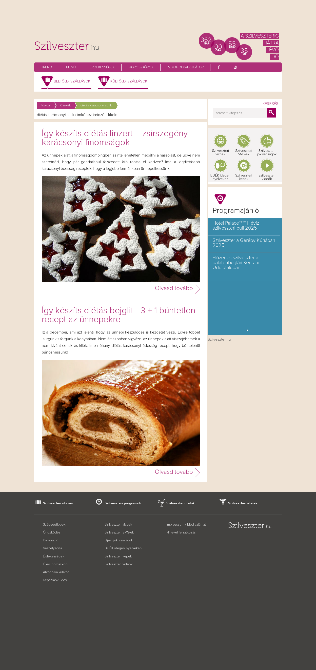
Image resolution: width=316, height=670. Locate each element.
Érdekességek (102, 67)
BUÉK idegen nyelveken (220, 177)
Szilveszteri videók (266, 177)
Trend (46, 67)
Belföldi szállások (72, 81)
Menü (71, 67)
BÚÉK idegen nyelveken (123, 548)
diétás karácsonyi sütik (96, 105)
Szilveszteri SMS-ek (243, 152)
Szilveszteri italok (180, 503)
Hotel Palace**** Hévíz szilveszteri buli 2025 (236, 226)
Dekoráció (50, 540)
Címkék (65, 105)
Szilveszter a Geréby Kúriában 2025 (244, 243)
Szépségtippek (54, 524)
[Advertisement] (158, 18)
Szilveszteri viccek (220, 152)
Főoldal (45, 105)
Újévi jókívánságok (119, 540)
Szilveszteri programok (123, 503)
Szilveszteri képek (243, 177)
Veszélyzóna (52, 548)
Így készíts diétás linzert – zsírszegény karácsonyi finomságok (115, 138)
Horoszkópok (141, 67)
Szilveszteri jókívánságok (266, 152)
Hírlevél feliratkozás (181, 532)
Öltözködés (51, 532)
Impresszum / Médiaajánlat (186, 524)
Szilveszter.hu (219, 339)
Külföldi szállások (128, 81)
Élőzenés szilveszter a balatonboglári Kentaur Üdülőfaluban (236, 262)
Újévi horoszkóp (55, 564)
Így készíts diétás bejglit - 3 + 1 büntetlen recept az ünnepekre (118, 315)
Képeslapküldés (55, 580)
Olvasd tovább (174, 288)
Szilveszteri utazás (58, 503)
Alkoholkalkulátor (186, 67)
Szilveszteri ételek (242, 503)
